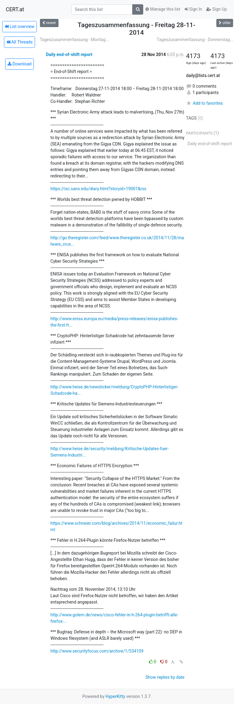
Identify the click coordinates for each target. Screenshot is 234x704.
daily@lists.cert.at (203, 75)
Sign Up (216, 9)
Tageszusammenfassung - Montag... (74, 39)
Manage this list (162, 9)
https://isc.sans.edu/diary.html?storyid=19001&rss (99, 188)
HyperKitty (115, 696)
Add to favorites (204, 103)
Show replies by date (164, 677)
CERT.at (15, 9)
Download (20, 63)
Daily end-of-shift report (69, 54)
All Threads (19, 42)
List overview (19, 26)
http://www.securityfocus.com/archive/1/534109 (97, 651)
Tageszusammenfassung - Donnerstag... (195, 39)
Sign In (193, 9)
